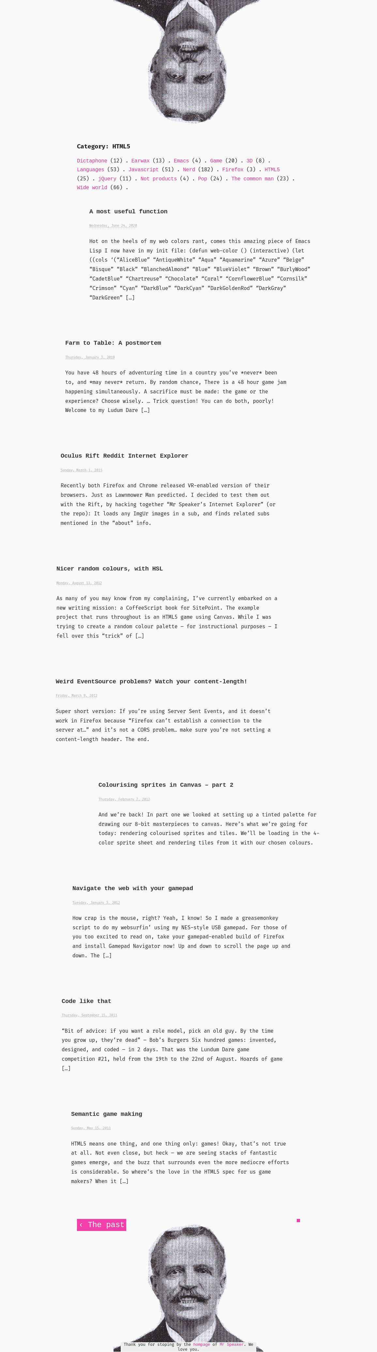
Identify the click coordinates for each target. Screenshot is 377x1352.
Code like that (86, 1001)
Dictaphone (92, 161)
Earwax (140, 161)
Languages (90, 170)
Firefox (233, 170)
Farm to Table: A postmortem (113, 343)
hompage (201, 1344)
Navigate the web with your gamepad (132, 889)
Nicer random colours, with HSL (109, 569)
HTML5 (272, 170)
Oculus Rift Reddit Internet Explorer (124, 456)
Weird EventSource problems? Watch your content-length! (151, 682)
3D (250, 161)
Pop (202, 179)
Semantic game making (106, 1114)
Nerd (189, 170)
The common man (252, 179)
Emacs (181, 161)
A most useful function (128, 212)
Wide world (92, 188)
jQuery (107, 179)
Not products (159, 179)
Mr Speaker (232, 1344)
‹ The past (102, 1225)
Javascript (143, 170)
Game (216, 161)
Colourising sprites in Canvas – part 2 (165, 785)
